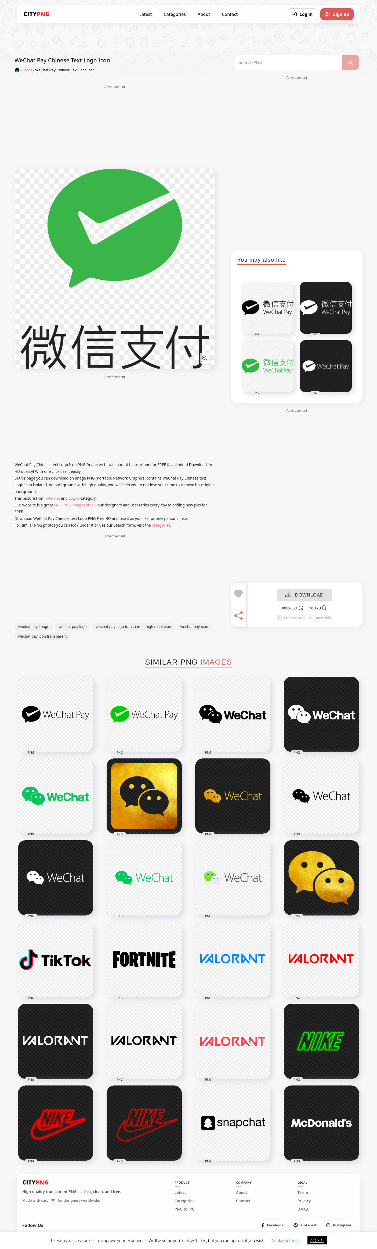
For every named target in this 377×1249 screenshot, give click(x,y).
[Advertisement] (115, 127)
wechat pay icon (194, 626)
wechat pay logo (73, 626)
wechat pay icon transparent (42, 636)
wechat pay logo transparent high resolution (133, 626)
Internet (53, 498)
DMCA (303, 1209)
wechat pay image (33, 626)
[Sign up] (337, 14)
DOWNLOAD (304, 595)
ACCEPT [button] (317, 1240)
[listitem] (272, 1225)
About (204, 14)
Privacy (304, 1200)
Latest (145, 14)
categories (161, 525)
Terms (303, 1192)
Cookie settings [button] (286, 1240)
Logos (74, 498)
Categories (175, 14)
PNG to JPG (185, 1209)
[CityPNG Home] (36, 14)
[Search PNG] (288, 62)
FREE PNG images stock (74, 505)
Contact (230, 14)
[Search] (350, 62)
